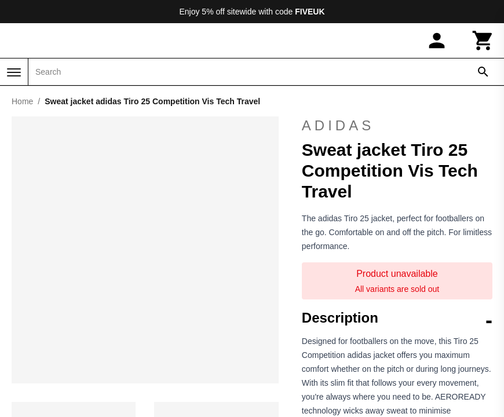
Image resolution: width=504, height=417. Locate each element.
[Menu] (14, 72)
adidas (397, 125)
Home (22, 101)
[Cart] (483, 40)
